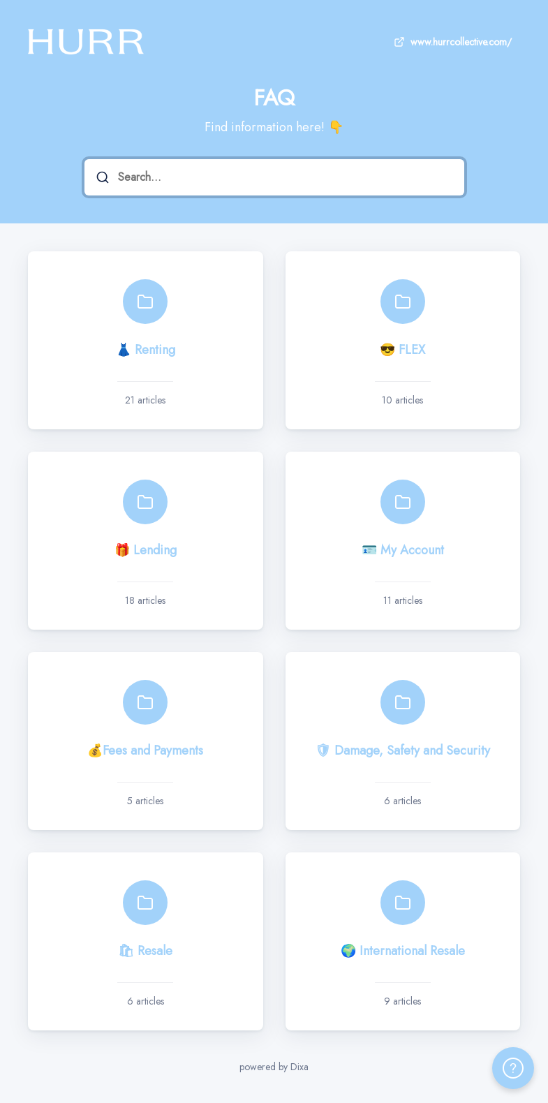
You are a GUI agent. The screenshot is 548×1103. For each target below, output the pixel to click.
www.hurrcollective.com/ (451, 42)
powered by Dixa (274, 1067)
